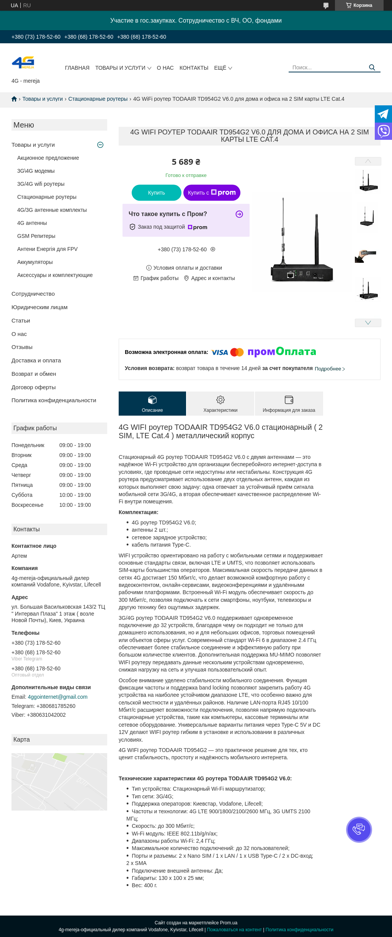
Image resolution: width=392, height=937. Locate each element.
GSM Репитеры (36, 236)
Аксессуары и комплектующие (55, 275)
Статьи (20, 320)
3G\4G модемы (36, 171)
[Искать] (372, 67)
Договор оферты (33, 387)
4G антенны (32, 223)
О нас (165, 68)
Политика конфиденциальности (53, 400)
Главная (77, 68)
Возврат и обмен (33, 373)
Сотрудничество (33, 293)
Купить (156, 193)
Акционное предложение (48, 158)
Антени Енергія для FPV (47, 249)
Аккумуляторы (35, 262)
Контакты (194, 68)
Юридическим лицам (39, 307)
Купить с (212, 192)
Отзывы (22, 347)
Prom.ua (228, 923)
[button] (359, 829)
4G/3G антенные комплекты (52, 210)
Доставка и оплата (36, 360)
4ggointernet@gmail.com (58, 697)
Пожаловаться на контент (234, 929)
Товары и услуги (120, 68)
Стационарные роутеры (98, 99)
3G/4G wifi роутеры (41, 184)
